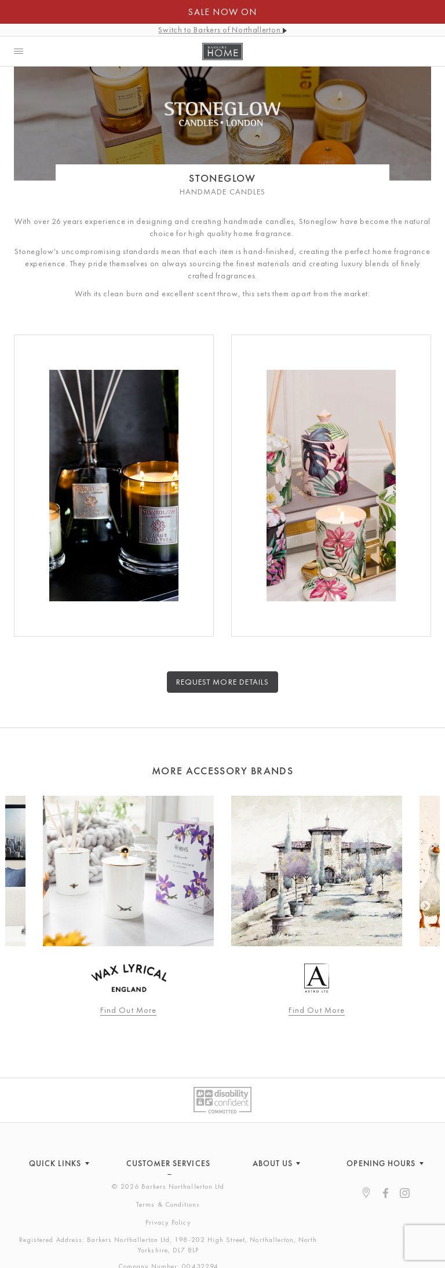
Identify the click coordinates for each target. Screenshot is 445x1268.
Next (425, 906)
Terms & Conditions (168, 1204)
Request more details (222, 682)
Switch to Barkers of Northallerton (222, 29)
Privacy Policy (168, 1222)
